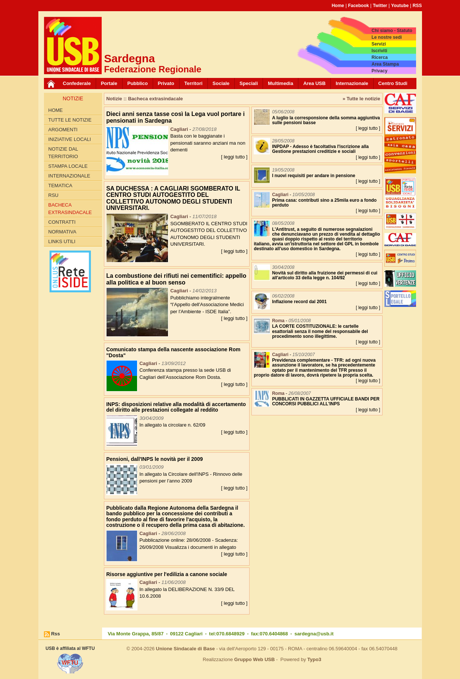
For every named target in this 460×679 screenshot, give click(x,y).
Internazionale (352, 83)
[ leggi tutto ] (234, 157)
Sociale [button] (221, 83)
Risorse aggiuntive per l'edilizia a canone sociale (166, 574)
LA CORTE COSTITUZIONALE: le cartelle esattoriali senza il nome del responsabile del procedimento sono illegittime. (320, 331)
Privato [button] (166, 83)
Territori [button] (193, 83)
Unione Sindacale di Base (185, 648)
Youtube (400, 5)
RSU (53, 195)
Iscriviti (379, 50)
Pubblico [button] (137, 83)
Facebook (358, 5)
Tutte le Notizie (70, 120)
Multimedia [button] (280, 83)
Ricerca (379, 57)
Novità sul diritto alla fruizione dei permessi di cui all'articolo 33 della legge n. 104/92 (324, 275)
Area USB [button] (314, 83)
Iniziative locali (69, 139)
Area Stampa (385, 64)
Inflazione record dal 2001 (299, 301)
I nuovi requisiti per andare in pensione (313, 175)
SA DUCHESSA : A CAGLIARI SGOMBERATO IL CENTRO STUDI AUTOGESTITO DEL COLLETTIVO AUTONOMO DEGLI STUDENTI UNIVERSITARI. (173, 198)
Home (337, 5)
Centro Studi (392, 83)
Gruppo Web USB (254, 659)
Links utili (62, 241)
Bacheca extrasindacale (70, 208)
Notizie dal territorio (63, 152)
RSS (417, 5)
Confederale (77, 83)
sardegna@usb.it (313, 633)
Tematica (60, 185)
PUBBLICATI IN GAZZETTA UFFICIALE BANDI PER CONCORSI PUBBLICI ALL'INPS (325, 401)
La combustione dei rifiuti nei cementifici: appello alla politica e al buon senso (176, 279)
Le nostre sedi (386, 37)
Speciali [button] (248, 83)
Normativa (62, 232)
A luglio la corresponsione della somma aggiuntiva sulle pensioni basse (326, 120)
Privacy (379, 70)
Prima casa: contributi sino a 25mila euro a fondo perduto (324, 203)
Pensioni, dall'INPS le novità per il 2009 (154, 459)
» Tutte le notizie (361, 98)
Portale (109, 83)
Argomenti (63, 129)
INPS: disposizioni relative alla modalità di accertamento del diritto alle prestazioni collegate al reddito (176, 407)
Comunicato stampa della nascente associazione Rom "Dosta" (173, 352)
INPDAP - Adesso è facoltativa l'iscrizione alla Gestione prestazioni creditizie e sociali (320, 149)
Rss (55, 633)
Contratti (62, 222)
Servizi (378, 44)
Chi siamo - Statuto (391, 30)
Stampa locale (68, 166)
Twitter (380, 5)
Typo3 (314, 659)
